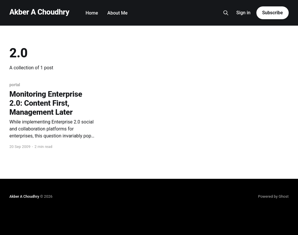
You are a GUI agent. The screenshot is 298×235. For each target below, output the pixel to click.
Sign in (243, 12)
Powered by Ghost (273, 196)
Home (92, 13)
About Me (117, 13)
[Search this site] (225, 12)
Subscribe (272, 12)
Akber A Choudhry (39, 12)
